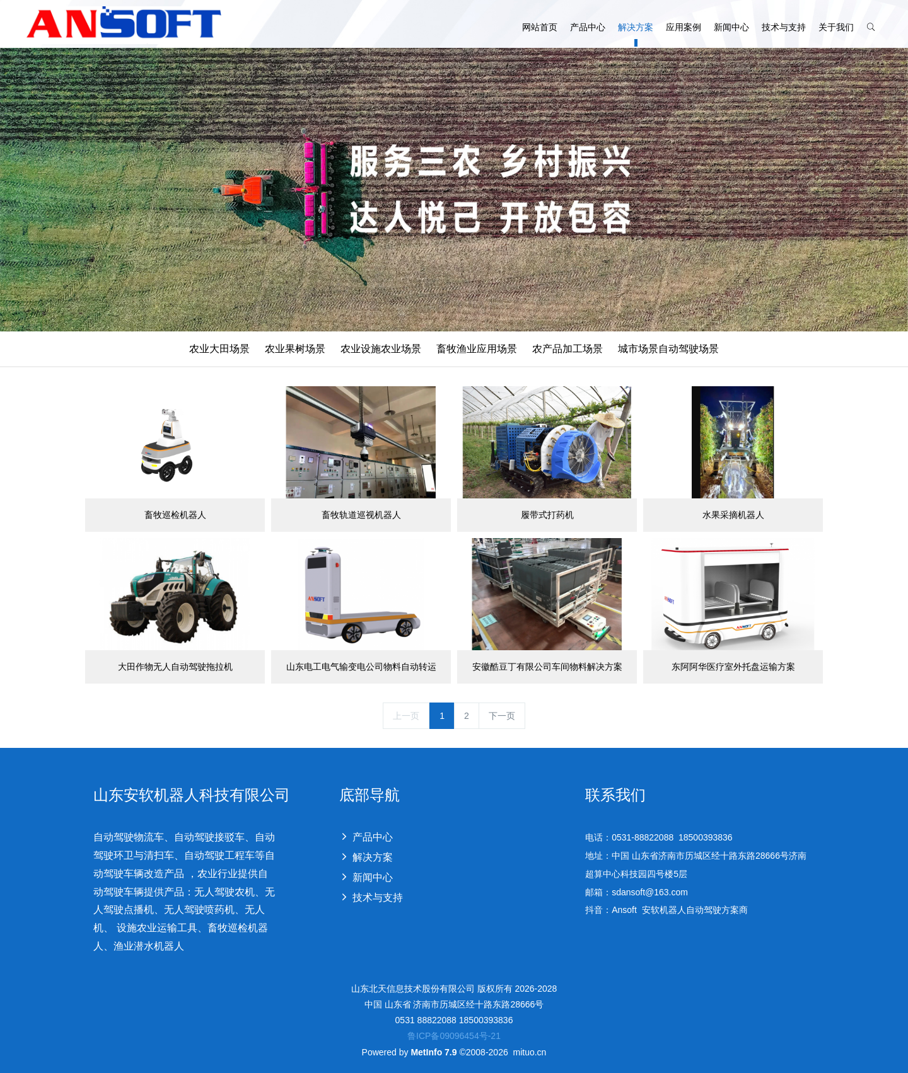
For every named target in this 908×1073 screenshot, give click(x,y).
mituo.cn (529, 1052)
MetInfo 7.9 (433, 1052)
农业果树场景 (295, 348)
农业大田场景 (219, 348)
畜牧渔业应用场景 (476, 348)
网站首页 (539, 20)
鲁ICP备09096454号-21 (454, 1036)
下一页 (502, 716)
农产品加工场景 (567, 348)
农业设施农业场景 (380, 348)
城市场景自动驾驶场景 (668, 348)
